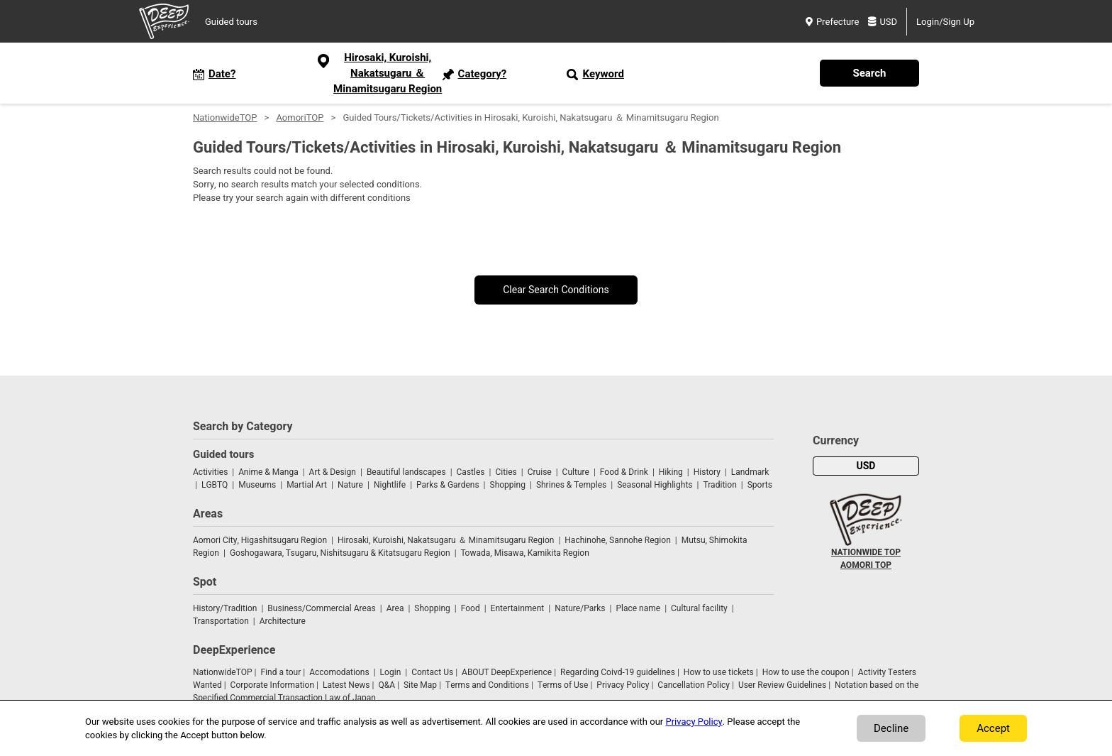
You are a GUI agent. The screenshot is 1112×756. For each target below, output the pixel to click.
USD (882, 21)
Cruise (540, 472)
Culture (575, 472)
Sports (759, 484)
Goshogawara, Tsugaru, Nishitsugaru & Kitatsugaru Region (340, 553)
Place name (639, 608)
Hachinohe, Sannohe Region (617, 540)
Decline (891, 728)
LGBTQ (214, 484)
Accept (993, 728)
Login (390, 672)
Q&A (386, 685)
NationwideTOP (225, 117)
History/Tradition (225, 608)
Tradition (719, 484)
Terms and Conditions (487, 685)
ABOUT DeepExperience (507, 672)
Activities (210, 472)
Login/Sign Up (945, 21)
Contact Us (432, 672)
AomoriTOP (299, 117)
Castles (471, 472)
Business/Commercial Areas (321, 608)
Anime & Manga (268, 472)
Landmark (750, 472)
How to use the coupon (806, 672)
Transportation (221, 621)
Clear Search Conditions (556, 290)
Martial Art (307, 484)
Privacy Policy (622, 685)
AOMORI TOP (865, 565)
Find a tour (280, 672)
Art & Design (332, 472)
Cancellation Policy (693, 685)
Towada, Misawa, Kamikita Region (525, 553)
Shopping (508, 484)
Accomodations (339, 672)
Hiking (671, 472)
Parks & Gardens (447, 484)
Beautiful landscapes (406, 472)
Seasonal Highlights (654, 484)
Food (470, 608)
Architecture (283, 621)
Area (395, 608)
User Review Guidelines (782, 685)
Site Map (420, 685)
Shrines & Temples (571, 484)
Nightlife (390, 484)
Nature (350, 484)
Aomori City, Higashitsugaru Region (260, 540)
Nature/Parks (580, 608)
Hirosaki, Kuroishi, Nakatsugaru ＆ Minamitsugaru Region (446, 540)
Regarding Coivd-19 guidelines (617, 672)
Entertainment (518, 608)
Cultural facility (699, 608)
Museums (257, 484)
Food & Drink (624, 472)
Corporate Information (272, 685)
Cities (505, 472)
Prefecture (832, 21)
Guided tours (231, 21)
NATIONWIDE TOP (866, 552)
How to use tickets (719, 672)
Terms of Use (563, 685)
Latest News (346, 685)
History (707, 472)
